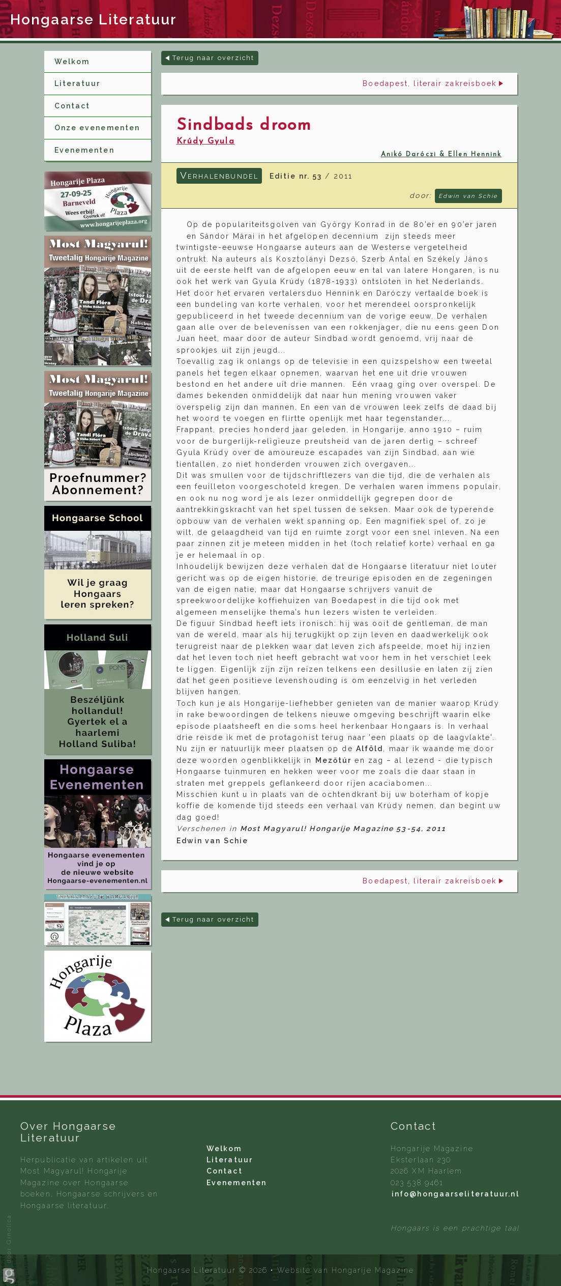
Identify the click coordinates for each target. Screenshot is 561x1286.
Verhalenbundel (219, 175)
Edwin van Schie (468, 195)
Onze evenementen (97, 128)
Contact (72, 106)
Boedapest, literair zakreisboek (429, 83)
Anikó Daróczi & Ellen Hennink (441, 155)
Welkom (72, 62)
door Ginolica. (10, 1248)
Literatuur (77, 83)
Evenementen (84, 150)
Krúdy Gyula (205, 141)
